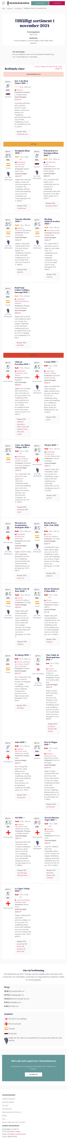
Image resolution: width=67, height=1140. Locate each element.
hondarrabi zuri (22, 134)
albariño (20, 272)
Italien (49, 534)
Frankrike (21, 162)
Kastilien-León (21, 751)
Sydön (46, 164)
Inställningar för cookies (13, 1122)
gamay (49, 498)
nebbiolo (49, 576)
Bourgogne (20, 164)
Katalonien (49, 831)
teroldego (20, 708)
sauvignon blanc (52, 206)
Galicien (18, 230)
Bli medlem (7, 1109)
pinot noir (20, 578)
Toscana (49, 671)
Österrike (21, 299)
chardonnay (21, 208)
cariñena (50, 878)
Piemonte (48, 536)
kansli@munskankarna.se (17, 1134)
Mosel (57, 230)
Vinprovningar (8, 1099)
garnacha (23, 875)
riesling (49, 277)
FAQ (3, 1119)
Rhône (46, 373)
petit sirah (20, 951)
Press (4, 1116)
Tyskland (50, 230)
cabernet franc (22, 429)
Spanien (20, 90)
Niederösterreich (22, 301)
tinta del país (22, 873)
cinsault (20, 949)
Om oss (5, 1106)
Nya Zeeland (51, 162)
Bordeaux (19, 373)
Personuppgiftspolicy (12, 1112)
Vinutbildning (8, 1102)
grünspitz (20, 345)
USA (18, 900)
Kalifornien (25, 900)
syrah (48, 420)
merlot (23, 427)
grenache (20, 510)
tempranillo (21, 797)
